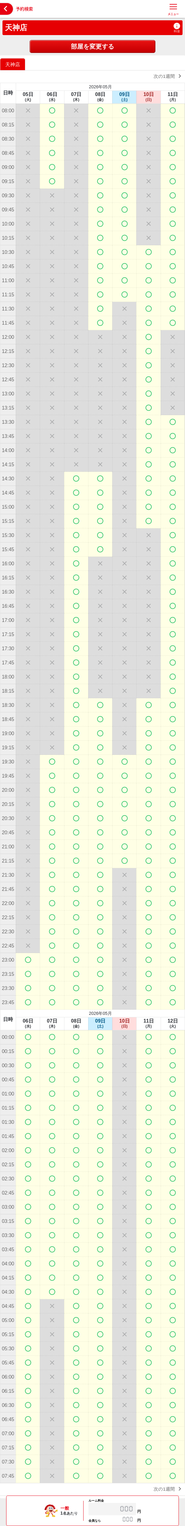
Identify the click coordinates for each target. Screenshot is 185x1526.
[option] (13, 64)
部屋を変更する (92, 46)
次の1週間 (168, 76)
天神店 (16, 27)
